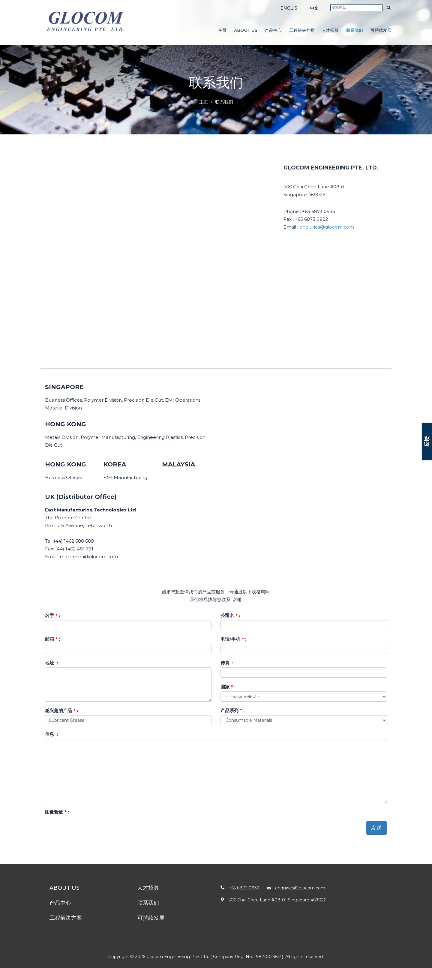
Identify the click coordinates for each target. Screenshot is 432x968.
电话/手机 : (233, 639)
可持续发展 (381, 30)
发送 (376, 828)
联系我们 (354, 30)
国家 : (228, 687)
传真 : (226, 663)
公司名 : (230, 615)
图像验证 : (57, 812)
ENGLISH (290, 8)
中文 (314, 8)
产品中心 (273, 30)
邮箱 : (52, 639)
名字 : (52, 615)
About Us (245, 30)
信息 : (51, 734)
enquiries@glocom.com (326, 227)
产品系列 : (232, 710)
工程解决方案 (301, 30)
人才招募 (330, 30)
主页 (222, 30)
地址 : (51, 663)
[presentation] (90, 828)
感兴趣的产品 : (61, 710)
